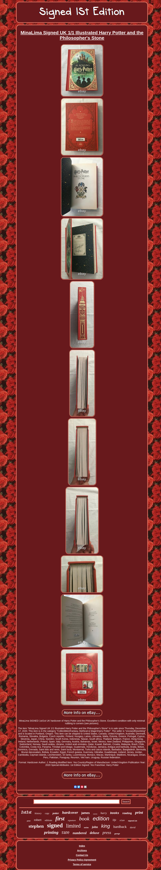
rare (65, 832)
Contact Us (82, 855)
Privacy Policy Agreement (82, 859)
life (114, 820)
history (38, 813)
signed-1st (132, 821)
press (106, 832)
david (132, 827)
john (95, 827)
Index (82, 846)
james (85, 813)
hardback (120, 827)
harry (104, 813)
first (59, 819)
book (84, 819)
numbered (79, 833)
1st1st (26, 812)
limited (73, 826)
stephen (36, 826)
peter (29, 821)
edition (101, 818)
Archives (82, 850)
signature (72, 820)
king (105, 826)
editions (48, 820)
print (139, 812)
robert (37, 820)
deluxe (94, 833)
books (114, 813)
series (86, 827)
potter (56, 813)
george (117, 833)
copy (47, 813)
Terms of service (82, 864)
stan (122, 820)
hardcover (70, 812)
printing (51, 832)
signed (55, 825)
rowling (127, 813)
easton (95, 814)
